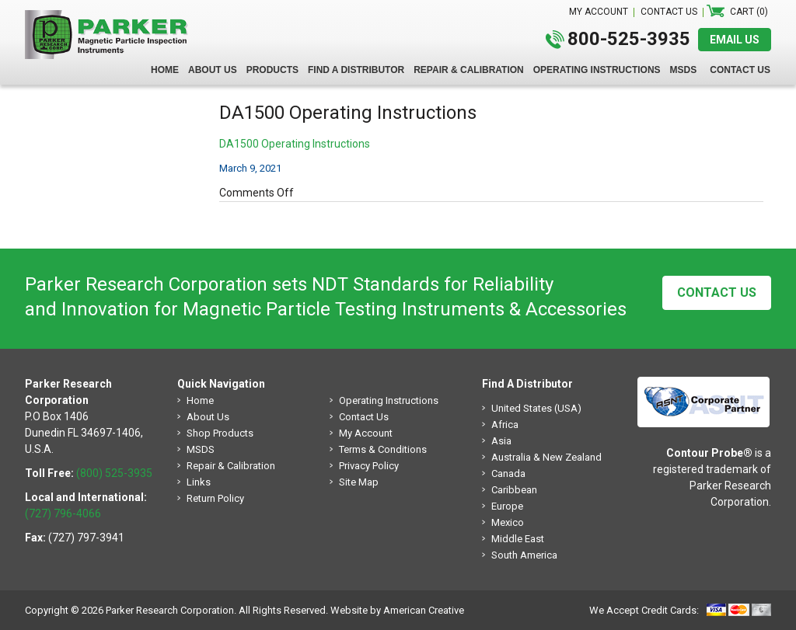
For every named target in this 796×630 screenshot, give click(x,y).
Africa (504, 424)
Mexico (507, 522)
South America (524, 555)
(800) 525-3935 (114, 473)
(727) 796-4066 (63, 513)
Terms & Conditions (383, 449)
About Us (208, 417)
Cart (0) (749, 11)
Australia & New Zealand (546, 457)
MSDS (201, 449)
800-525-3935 (628, 39)
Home (200, 400)
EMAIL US (734, 39)
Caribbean (514, 490)
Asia (501, 441)
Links (199, 482)
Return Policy (215, 498)
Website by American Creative (397, 610)
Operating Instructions (388, 400)
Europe (507, 506)
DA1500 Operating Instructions (294, 143)
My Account (366, 433)
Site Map (359, 482)
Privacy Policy (369, 466)
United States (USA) (536, 408)
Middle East (517, 539)
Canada (508, 473)
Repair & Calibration (231, 466)
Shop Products (220, 433)
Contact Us (716, 292)
